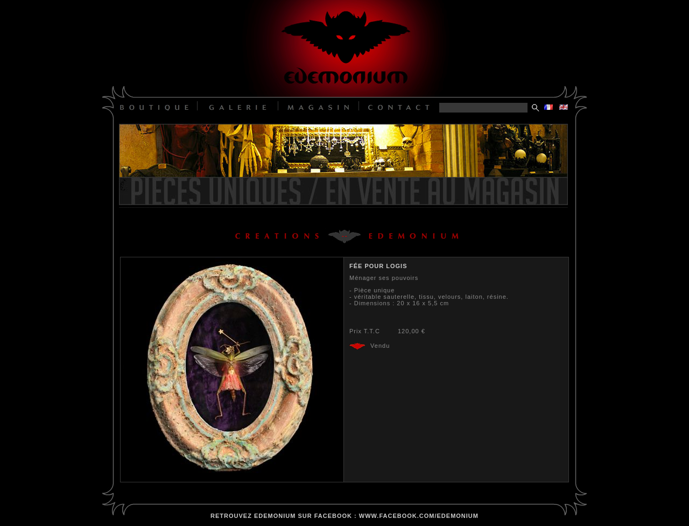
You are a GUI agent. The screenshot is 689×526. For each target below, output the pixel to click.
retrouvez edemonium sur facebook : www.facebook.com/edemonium (344, 516)
